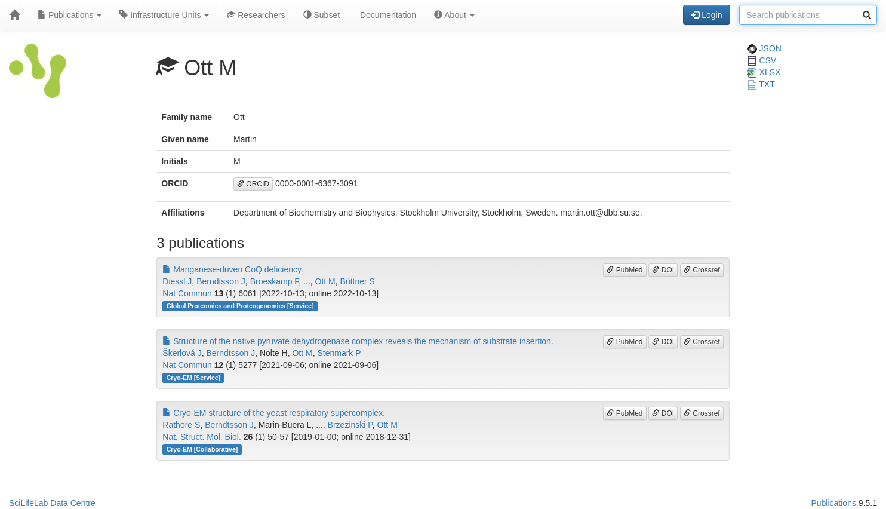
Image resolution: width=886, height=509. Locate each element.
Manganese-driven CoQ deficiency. (232, 269)
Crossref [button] (702, 270)
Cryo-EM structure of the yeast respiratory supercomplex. (273, 413)
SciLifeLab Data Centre (52, 503)
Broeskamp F (274, 281)
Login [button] (706, 15)
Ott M (325, 281)
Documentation (387, 15)
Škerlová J (181, 353)
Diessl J (177, 281)
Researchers (256, 15)
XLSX (764, 72)
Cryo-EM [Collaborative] (202, 449)
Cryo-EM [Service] (193, 377)
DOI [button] (663, 270)
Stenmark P (339, 353)
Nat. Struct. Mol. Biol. (201, 436)
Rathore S (181, 425)
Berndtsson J (220, 281)
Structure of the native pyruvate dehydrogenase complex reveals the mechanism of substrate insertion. (357, 341)
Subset (321, 15)
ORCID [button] (253, 184)
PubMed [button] (624, 270)
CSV (762, 60)
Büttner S (357, 281)
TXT (761, 84)
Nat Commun (186, 293)
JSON (764, 48)
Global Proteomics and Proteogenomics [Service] (240, 305)
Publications (69, 15)
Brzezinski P (350, 425)
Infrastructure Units (164, 15)
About (454, 15)
